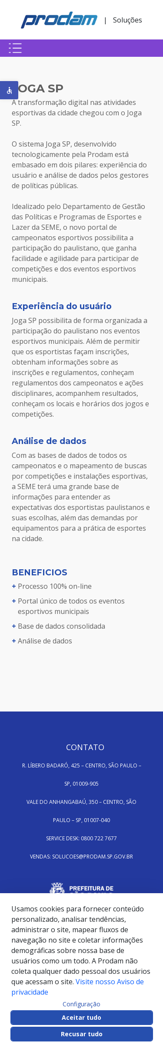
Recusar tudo (82, 1034)
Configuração (81, 1004)
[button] (9, 90)
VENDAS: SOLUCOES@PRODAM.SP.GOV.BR (81, 856)
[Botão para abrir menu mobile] (15, 48)
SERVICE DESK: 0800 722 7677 (81, 838)
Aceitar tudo (81, 1017)
